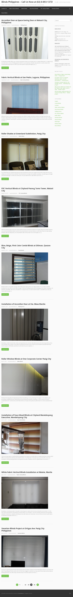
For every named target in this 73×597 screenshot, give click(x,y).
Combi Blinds (21, 250)
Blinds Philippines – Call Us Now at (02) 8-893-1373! (27, 2)
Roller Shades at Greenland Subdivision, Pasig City (23, 133)
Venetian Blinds (55, 8)
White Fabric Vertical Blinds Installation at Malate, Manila (26, 472)
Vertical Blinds (58, 119)
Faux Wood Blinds (34, 8)
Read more (5, 67)
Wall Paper (57, 121)
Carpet (56, 101)
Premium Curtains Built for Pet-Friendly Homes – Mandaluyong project (62, 84)
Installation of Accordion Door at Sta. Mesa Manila (23, 304)
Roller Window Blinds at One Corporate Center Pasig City (26, 359)
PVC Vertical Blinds (45, 8)
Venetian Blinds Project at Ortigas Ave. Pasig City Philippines (22, 529)
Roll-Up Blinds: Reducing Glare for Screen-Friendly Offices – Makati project (63, 93)
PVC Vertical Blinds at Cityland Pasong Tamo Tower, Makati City (27, 189)
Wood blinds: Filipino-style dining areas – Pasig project (62, 75)
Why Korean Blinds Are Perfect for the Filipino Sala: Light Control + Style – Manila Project (63, 88)
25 (34, 585)
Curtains (57, 105)
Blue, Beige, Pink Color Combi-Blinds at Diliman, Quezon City (26, 246)
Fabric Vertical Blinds (14, 8)
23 (28, 585)
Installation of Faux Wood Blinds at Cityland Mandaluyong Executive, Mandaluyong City (27, 416)
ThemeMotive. (21, 593)
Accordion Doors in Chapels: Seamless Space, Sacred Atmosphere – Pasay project (61, 79)
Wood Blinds (4, 13)
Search (70, 20)
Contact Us (4, 8)
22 (25, 585)
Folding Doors (24, 25)
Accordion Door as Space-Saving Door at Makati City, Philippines (24, 21)
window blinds (58, 123)
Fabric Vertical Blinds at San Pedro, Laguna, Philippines (25, 77)
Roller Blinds (24, 8)
